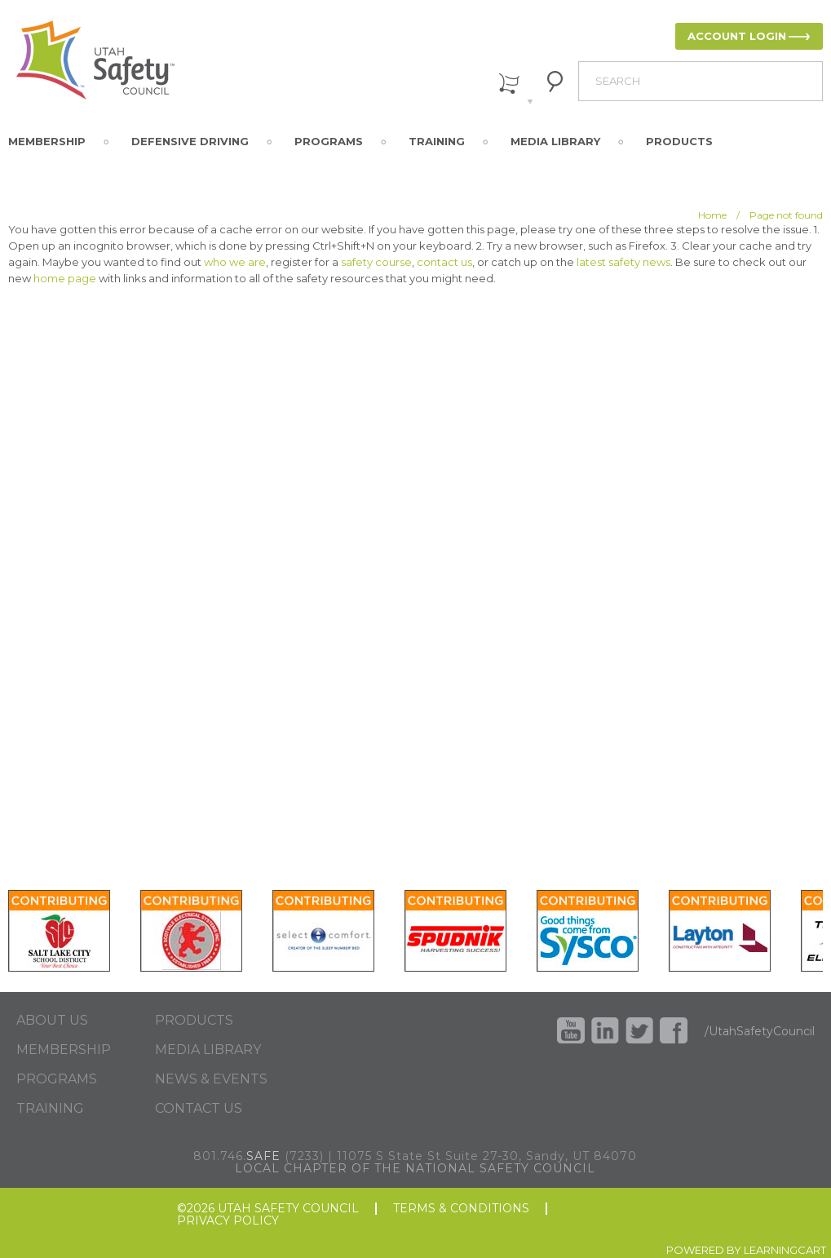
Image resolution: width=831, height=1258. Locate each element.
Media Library (555, 141)
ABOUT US (52, 1020)
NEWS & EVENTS (211, 1079)
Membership (47, 141)
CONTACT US (198, 1108)
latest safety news (623, 261)
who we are (235, 261)
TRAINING (50, 1108)
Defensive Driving (190, 141)
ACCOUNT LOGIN (736, 35)
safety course (376, 261)
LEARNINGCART (785, 1249)
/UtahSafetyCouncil (760, 1031)
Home (712, 215)
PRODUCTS (194, 1020)
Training (437, 141)
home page (64, 278)
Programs (328, 141)
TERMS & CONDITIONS (461, 1209)
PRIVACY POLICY (228, 1221)
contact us (444, 261)
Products (679, 141)
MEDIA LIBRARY (208, 1050)
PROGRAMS (56, 1079)
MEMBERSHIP (63, 1050)
